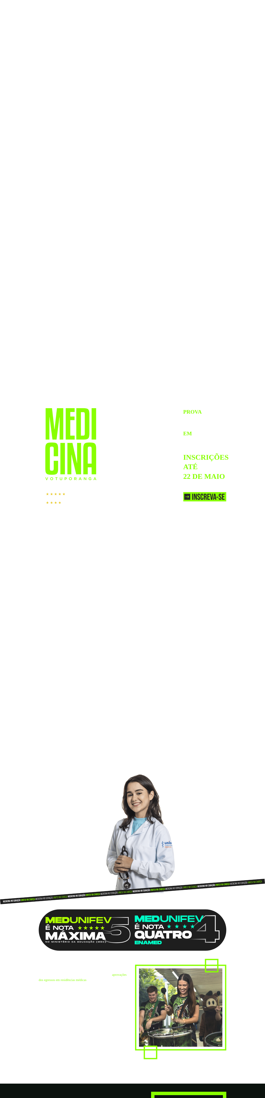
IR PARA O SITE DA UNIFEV (209, 4)
